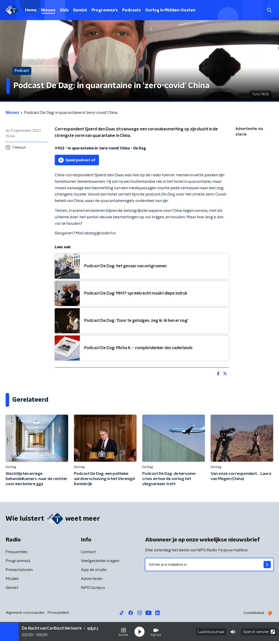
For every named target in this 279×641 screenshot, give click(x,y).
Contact (88, 552)
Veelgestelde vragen (100, 561)
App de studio (94, 570)
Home (31, 10)
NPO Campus (93, 588)
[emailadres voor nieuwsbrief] (209, 564)
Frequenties (16, 552)
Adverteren (92, 579)
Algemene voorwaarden (25, 612)
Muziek (12, 579)
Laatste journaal (211, 631)
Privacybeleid (58, 612)
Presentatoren (19, 570)
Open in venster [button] (259, 631)
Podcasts (131, 10)
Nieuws (48, 10)
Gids (64, 10)
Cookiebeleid (253, 613)
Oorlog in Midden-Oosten (170, 10)
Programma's (105, 10)
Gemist (80, 10)
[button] (123, 631)
